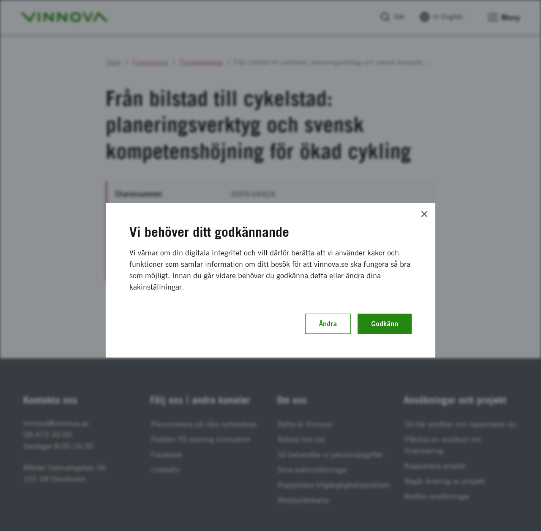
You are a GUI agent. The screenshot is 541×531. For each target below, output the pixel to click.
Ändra (328, 324)
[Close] (424, 214)
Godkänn (384, 324)
